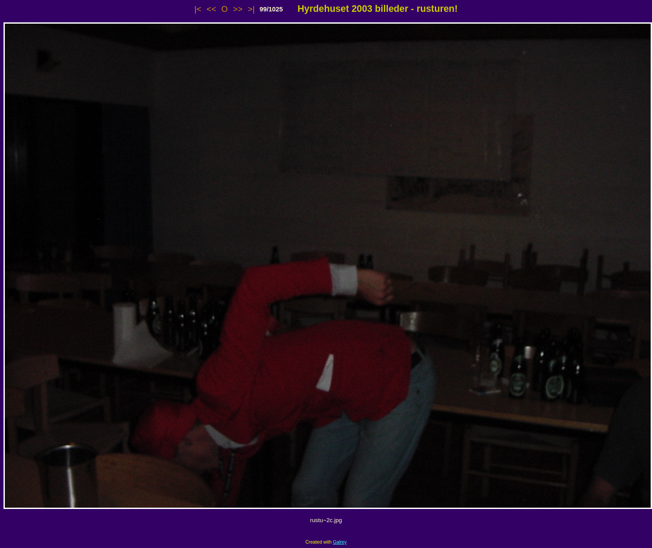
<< (211, 9)
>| (251, 9)
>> (238, 9)
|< (197, 9)
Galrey (340, 541)
